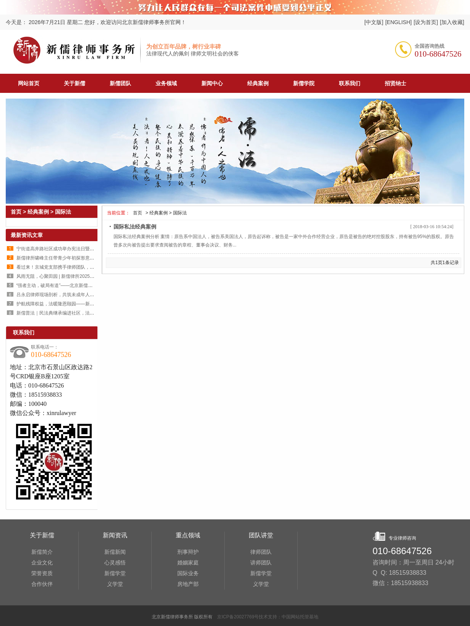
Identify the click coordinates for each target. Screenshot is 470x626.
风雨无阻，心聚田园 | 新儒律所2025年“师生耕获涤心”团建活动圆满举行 (89, 276)
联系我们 (23, 332)
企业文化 (42, 563)
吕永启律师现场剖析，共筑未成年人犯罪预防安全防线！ (73, 294)
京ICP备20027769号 (238, 617)
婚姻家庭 (188, 563)
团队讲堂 (261, 535)
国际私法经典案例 (134, 227)
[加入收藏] (452, 22)
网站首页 (28, 83)
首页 (137, 213)
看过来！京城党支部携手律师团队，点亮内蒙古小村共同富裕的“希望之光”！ (93, 267)
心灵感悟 (115, 563)
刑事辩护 (188, 552)
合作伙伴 (42, 584)
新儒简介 (42, 552)
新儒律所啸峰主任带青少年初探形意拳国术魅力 (64, 258)
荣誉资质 (42, 573)
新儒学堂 (115, 573)
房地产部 (188, 584)
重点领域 (188, 535)
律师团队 (261, 552)
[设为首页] (425, 22)
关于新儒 (42, 535)
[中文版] (373, 22)
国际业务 (188, 573)
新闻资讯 (115, 535)
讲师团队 (261, 563)
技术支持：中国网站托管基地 (288, 617)
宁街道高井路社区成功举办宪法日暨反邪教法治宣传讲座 (73, 248)
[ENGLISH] (398, 22)
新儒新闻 (115, 552)
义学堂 (115, 584)
